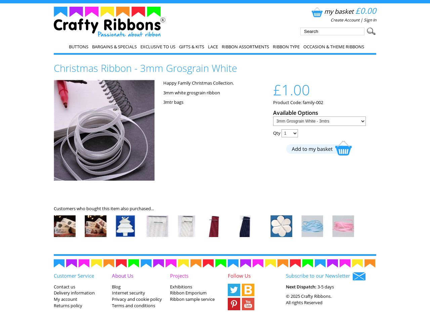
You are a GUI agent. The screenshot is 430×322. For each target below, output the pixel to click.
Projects (179, 275)
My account (65, 299)
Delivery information (74, 293)
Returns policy (68, 306)
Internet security (128, 293)
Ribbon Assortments (245, 47)
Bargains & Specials (114, 47)
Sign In (370, 20)
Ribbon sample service (192, 299)
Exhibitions (181, 287)
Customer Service (74, 275)
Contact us (64, 287)
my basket (343, 11)
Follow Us (239, 275)
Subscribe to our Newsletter (326, 276)
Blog (116, 287)
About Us (122, 275)
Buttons (78, 47)
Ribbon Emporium (188, 293)
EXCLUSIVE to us (157, 47)
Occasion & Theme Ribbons (333, 47)
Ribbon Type (286, 47)
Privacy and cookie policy (137, 299)
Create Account (345, 20)
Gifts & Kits (191, 47)
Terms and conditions (133, 306)
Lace (213, 47)
